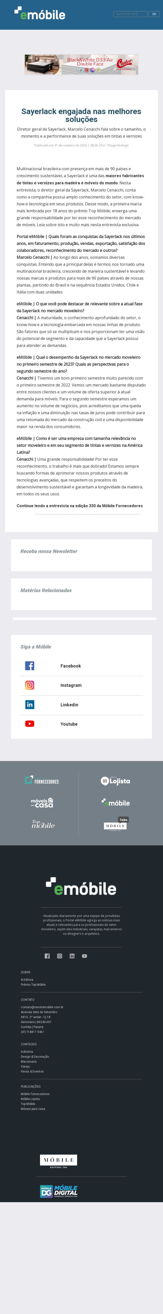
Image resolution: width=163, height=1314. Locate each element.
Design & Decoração (35, 1056)
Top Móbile (28, 1104)
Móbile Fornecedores (35, 1094)
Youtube (69, 724)
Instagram (71, 685)
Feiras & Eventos (32, 1071)
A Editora (27, 979)
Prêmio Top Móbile (33, 984)
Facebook (71, 666)
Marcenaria (29, 1061)
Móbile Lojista (30, 1099)
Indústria (27, 1051)
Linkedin (69, 704)
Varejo (25, 1066)
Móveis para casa (33, 1109)
